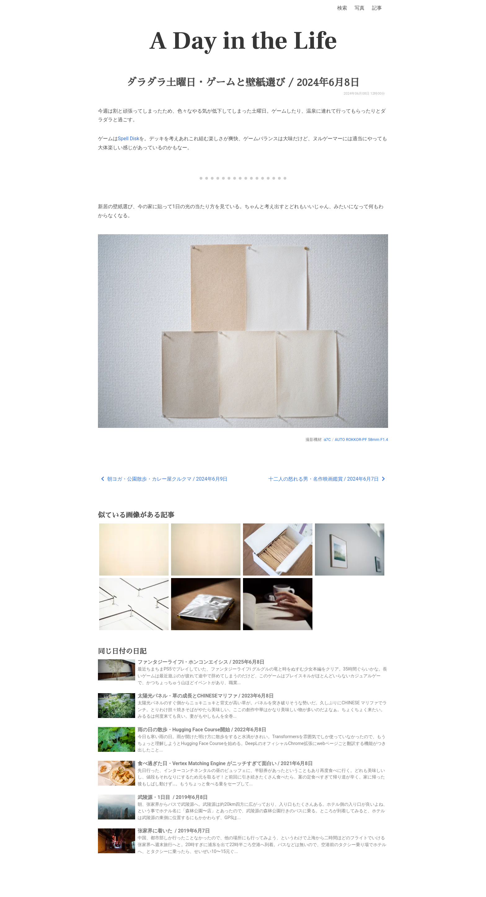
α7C (327, 439)
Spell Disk (128, 138)
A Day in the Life (243, 41)
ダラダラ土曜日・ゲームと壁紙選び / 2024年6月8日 (243, 82)
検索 (342, 8)
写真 (360, 8)
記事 (377, 8)
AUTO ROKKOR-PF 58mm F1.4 (361, 439)
